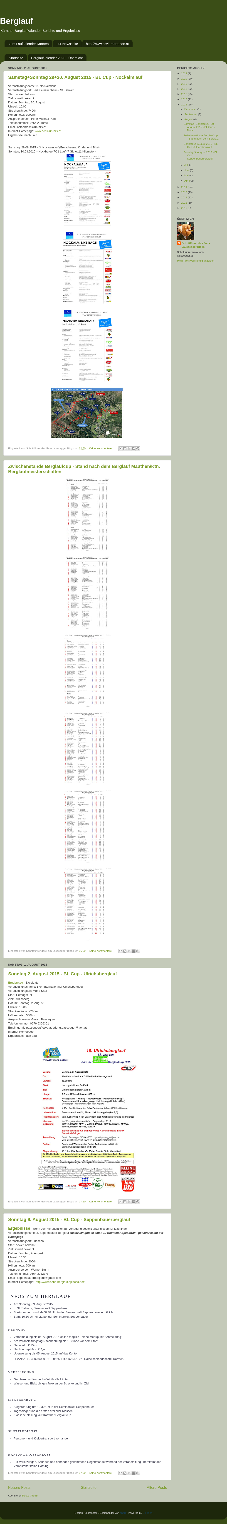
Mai (186, 175)
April (187, 180)
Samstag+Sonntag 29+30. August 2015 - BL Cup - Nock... (199, 127)
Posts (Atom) (30, 1495)
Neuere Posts (19, 1487)
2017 (184, 93)
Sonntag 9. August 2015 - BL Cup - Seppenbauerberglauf (69, 1219)
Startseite (16, 58)
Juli (186, 164)
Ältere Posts (157, 1487)
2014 (184, 186)
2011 (184, 202)
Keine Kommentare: (101, 448)
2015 (184, 104)
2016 (184, 99)
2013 (184, 192)
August (188, 119)
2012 (184, 197)
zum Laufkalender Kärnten (29, 44)
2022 (184, 73)
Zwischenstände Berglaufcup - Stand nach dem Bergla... (201, 137)
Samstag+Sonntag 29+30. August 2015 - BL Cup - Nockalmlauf (75, 77)
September (191, 114)
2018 (184, 88)
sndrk (123, 1512)
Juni (187, 170)
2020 (184, 78)
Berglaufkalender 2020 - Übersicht (57, 58)
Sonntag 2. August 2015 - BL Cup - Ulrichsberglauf (62, 973)
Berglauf (16, 21)
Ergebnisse (15, 982)
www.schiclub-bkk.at (48, 131)
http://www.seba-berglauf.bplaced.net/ (61, 1282)
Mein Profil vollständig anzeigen (195, 260)
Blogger (147, 1512)
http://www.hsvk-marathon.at (107, 44)
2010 (184, 207)
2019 (184, 83)
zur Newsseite (67, 44)
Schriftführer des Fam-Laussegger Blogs (196, 245)
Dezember (190, 108)
